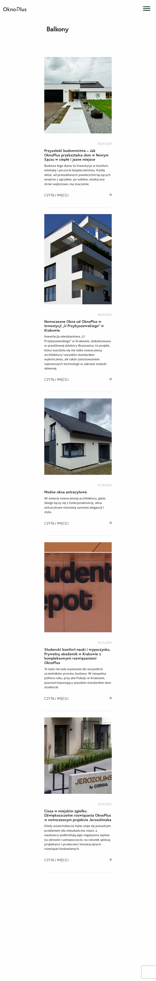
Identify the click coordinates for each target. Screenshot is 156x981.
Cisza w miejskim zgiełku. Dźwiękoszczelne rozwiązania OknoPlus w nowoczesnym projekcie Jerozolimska (77, 815)
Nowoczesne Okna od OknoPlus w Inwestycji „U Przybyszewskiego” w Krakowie (74, 326)
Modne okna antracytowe (65, 491)
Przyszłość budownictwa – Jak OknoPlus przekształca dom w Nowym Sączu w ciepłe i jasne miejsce (76, 155)
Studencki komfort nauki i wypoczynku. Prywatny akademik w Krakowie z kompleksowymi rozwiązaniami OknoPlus (77, 656)
